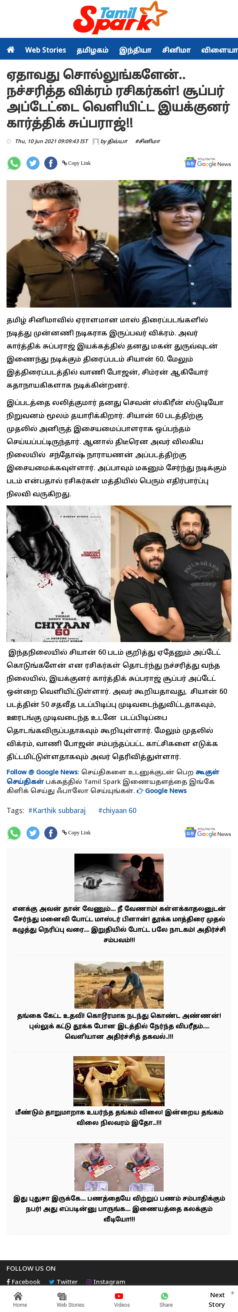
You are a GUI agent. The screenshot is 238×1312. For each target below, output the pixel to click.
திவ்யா (117, 142)
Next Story (216, 1299)
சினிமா (176, 51)
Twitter (63, 1282)
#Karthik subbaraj (57, 810)
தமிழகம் (92, 51)
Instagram (106, 1282)
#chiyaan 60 (116, 810)
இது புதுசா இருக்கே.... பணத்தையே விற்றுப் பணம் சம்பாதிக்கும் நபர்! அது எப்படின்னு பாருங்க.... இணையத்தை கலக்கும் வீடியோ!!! (119, 1209)
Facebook (23, 1282)
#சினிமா (147, 142)
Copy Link (79, 163)
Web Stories (45, 51)
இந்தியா (135, 51)
